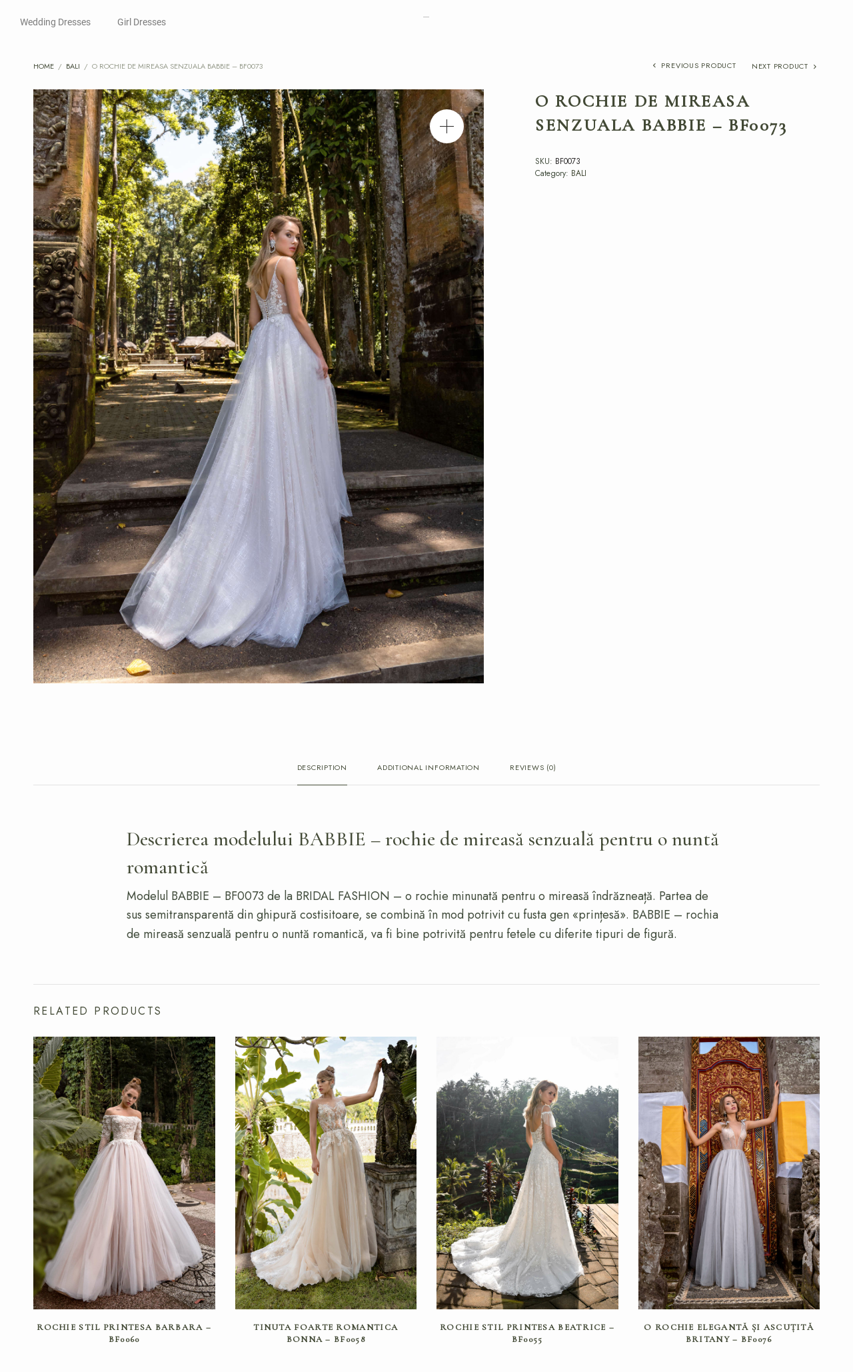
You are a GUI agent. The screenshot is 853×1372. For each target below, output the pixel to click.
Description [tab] (322, 768)
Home (43, 66)
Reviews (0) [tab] (533, 768)
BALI (73, 66)
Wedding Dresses (55, 22)
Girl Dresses (141, 22)
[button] (447, 126)
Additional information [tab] (428, 768)
